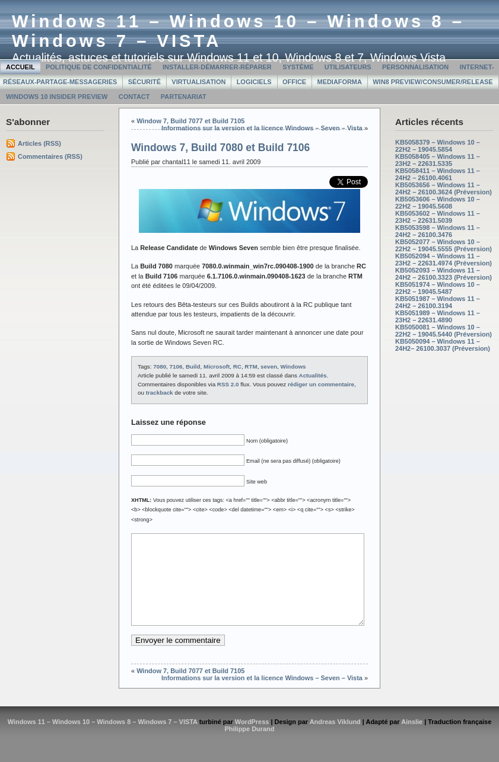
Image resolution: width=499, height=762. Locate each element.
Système (297, 67)
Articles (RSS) (39, 143)
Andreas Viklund (335, 739)
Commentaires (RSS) (50, 156)
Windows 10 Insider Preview (56, 96)
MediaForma (339, 81)
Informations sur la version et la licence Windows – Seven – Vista (262, 128)
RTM (250, 366)
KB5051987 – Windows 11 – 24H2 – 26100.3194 (437, 302)
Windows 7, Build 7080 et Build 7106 (220, 147)
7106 (176, 366)
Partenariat (183, 96)
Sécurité (144, 81)
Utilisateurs (348, 67)
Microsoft (217, 366)
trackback (159, 392)
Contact (134, 96)
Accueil (20, 67)
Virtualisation (198, 81)
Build (193, 366)
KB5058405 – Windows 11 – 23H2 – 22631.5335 (437, 160)
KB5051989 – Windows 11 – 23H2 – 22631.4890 (437, 316)
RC (237, 366)
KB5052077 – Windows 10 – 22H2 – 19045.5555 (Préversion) (443, 245)
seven (268, 366)
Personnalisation (415, 67)
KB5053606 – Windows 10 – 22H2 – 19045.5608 (437, 203)
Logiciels (254, 81)
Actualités (313, 375)
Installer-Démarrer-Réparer (217, 67)
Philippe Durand (250, 746)
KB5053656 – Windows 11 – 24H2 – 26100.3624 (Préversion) (443, 188)
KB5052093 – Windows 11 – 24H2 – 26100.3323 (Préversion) (443, 274)
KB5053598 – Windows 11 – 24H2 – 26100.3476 (437, 231)
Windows (293, 366)
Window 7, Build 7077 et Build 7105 (190, 120)
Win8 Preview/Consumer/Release (432, 81)
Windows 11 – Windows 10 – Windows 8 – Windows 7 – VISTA (103, 739)
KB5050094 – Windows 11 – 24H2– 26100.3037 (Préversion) (442, 345)
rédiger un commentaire (321, 384)
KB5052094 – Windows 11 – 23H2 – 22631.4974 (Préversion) (443, 259)
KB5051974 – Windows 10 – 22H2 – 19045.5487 (437, 288)
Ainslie (411, 739)
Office (294, 81)
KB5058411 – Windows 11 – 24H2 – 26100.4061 (437, 174)
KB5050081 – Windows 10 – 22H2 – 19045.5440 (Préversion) (443, 331)
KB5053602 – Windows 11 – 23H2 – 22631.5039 (437, 217)
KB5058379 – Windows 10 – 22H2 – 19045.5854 (437, 146)
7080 (159, 366)
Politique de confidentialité (99, 67)
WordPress (252, 739)
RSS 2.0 (228, 384)
